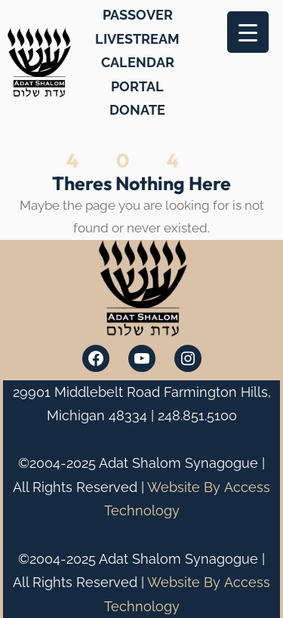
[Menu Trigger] (248, 32)
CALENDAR (137, 62)
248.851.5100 (197, 415)
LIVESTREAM (137, 39)
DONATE (137, 110)
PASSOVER (138, 15)
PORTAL (137, 86)
